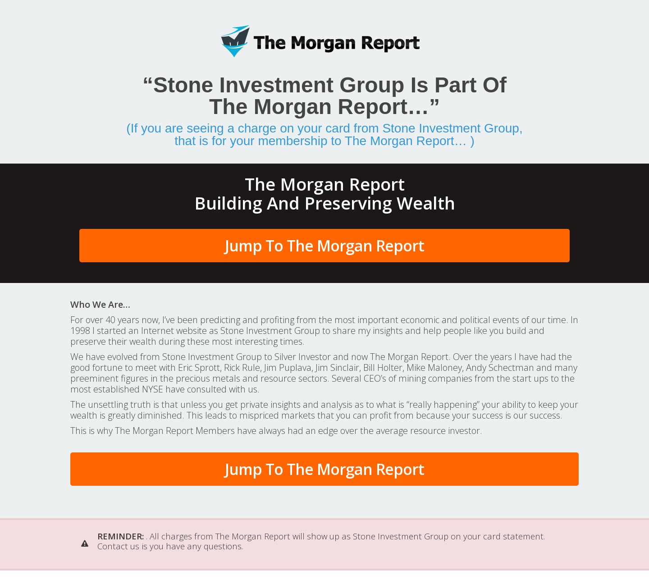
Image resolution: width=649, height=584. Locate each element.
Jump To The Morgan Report (324, 245)
